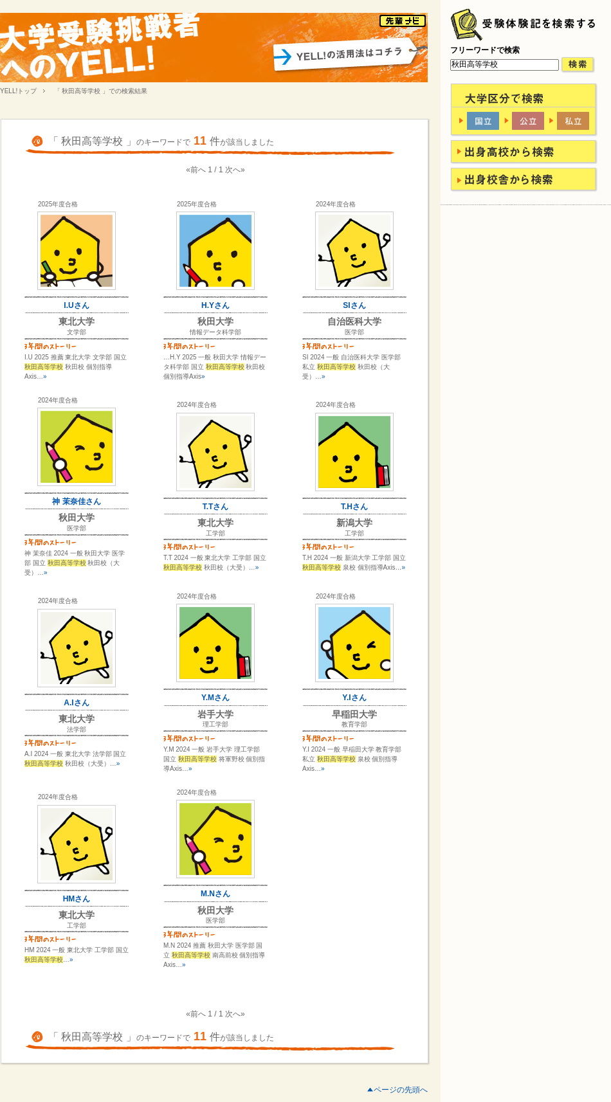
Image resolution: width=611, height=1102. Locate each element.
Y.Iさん (354, 697)
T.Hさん (354, 506)
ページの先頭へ (401, 1089)
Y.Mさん (215, 697)
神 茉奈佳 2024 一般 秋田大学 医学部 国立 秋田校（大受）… (74, 563)
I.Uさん (76, 305)
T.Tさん (216, 506)
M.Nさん (215, 893)
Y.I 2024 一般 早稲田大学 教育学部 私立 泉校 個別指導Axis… (351, 759)
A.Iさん (76, 702)
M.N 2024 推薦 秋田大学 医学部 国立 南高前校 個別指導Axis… (214, 955)
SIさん (354, 305)
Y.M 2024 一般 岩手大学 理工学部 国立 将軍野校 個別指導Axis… (214, 759)
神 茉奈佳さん (76, 501)
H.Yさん (215, 305)
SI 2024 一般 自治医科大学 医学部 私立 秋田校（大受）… (351, 367)
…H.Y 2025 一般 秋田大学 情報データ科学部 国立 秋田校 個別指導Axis (214, 367)
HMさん (77, 898)
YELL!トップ (18, 91)
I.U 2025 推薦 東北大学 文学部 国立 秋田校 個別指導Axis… (75, 367)
